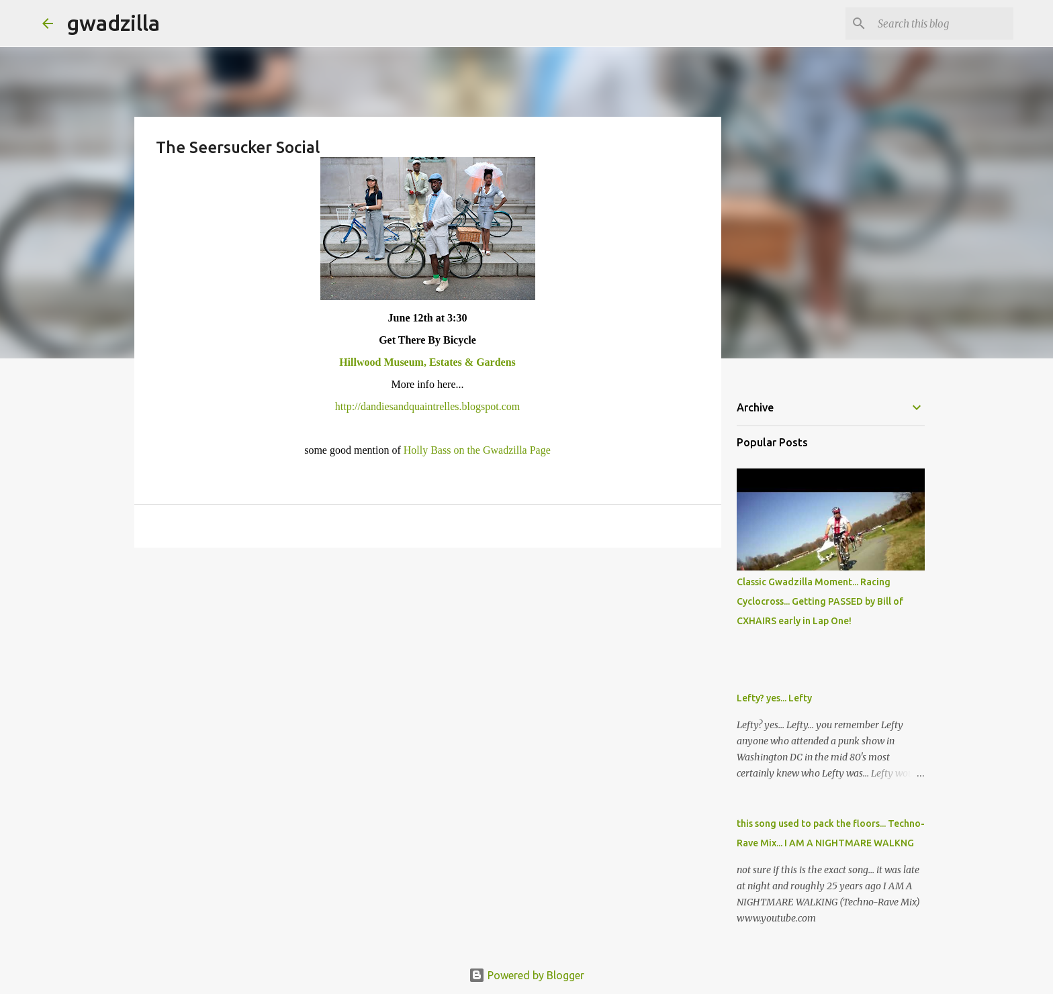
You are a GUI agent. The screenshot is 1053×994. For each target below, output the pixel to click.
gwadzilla (113, 23)
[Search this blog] (942, 23)
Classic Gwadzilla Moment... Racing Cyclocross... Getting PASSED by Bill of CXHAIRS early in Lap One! (820, 601)
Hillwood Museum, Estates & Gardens (427, 362)
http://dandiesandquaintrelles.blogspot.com (427, 406)
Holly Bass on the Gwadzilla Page (477, 450)
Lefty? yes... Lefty (774, 698)
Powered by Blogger (526, 975)
